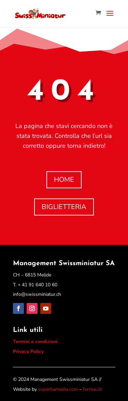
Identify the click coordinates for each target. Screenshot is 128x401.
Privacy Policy (28, 351)
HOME (64, 179)
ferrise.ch (92, 389)
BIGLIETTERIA (64, 206)
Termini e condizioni (35, 341)
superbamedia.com (58, 389)
